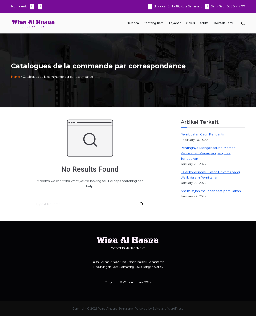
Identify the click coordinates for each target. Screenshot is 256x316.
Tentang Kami (154, 23)
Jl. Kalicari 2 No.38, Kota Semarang (178, 6)
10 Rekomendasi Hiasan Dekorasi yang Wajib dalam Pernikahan (210, 174)
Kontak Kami (223, 23)
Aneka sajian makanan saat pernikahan (211, 191)
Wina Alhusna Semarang (115, 308)
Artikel (204, 23)
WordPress (175, 308)
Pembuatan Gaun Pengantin (203, 134)
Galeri (190, 23)
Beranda (133, 23)
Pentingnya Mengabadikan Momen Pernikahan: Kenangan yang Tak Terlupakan (208, 153)
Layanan (175, 23)
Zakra (156, 308)
